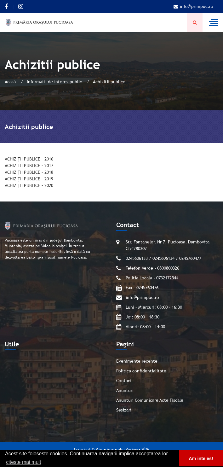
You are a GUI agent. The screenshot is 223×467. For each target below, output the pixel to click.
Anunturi (125, 390)
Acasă (11, 81)
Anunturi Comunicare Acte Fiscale (149, 400)
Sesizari (123, 409)
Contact (124, 380)
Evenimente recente (136, 361)
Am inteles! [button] (201, 458)
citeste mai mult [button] (23, 462)
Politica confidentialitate (141, 370)
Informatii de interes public (55, 81)
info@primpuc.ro (193, 6)
